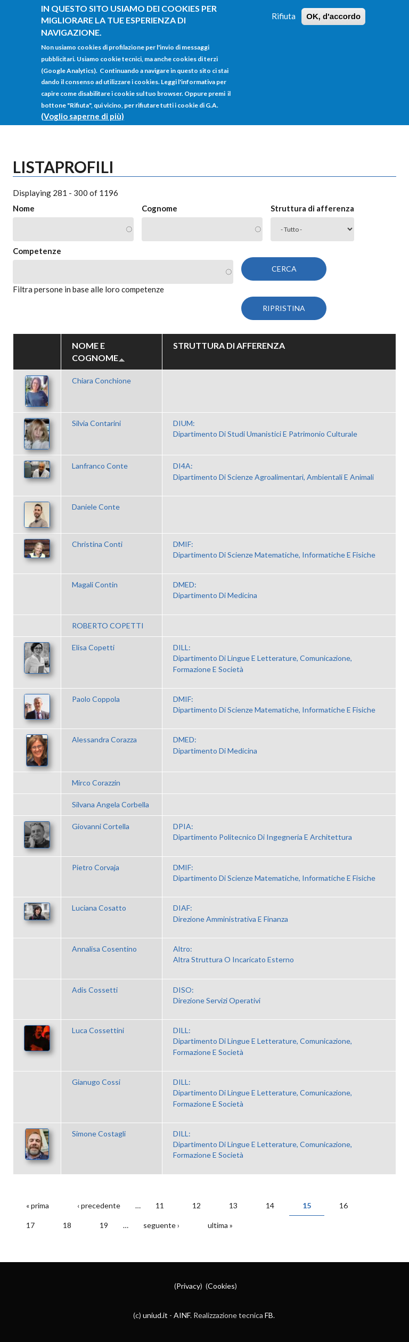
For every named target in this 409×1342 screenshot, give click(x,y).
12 (196, 1205)
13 (233, 1205)
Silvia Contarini (96, 423)
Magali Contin (95, 584)
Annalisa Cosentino (104, 948)
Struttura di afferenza (312, 208)
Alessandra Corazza (104, 739)
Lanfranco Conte (100, 465)
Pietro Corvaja (95, 867)
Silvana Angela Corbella (110, 804)
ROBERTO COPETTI (108, 625)
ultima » (220, 1225)
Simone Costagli (99, 1133)
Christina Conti (97, 544)
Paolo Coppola (96, 698)
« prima (37, 1205)
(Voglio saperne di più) (82, 103)
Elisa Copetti (93, 647)
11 (160, 1205)
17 (30, 1225)
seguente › (161, 1225)
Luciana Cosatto (99, 907)
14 (270, 1205)
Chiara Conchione (101, 380)
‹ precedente (98, 1205)
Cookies (221, 1285)
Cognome (159, 208)
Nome (24, 208)
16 (343, 1205)
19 (104, 1225)
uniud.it (155, 1315)
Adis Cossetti (95, 989)
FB (269, 1315)
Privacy (188, 1285)
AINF (182, 1315)
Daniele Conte (96, 506)
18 (67, 1225)
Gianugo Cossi (96, 1081)
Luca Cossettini (98, 1030)
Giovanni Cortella (100, 826)
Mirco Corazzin (96, 782)
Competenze (37, 251)
